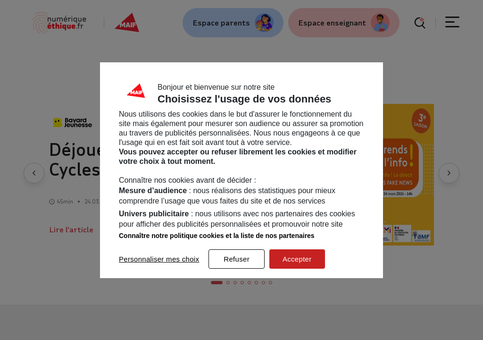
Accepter (297, 259)
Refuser (237, 259)
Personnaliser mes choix (159, 259)
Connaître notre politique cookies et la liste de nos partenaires (217, 235)
